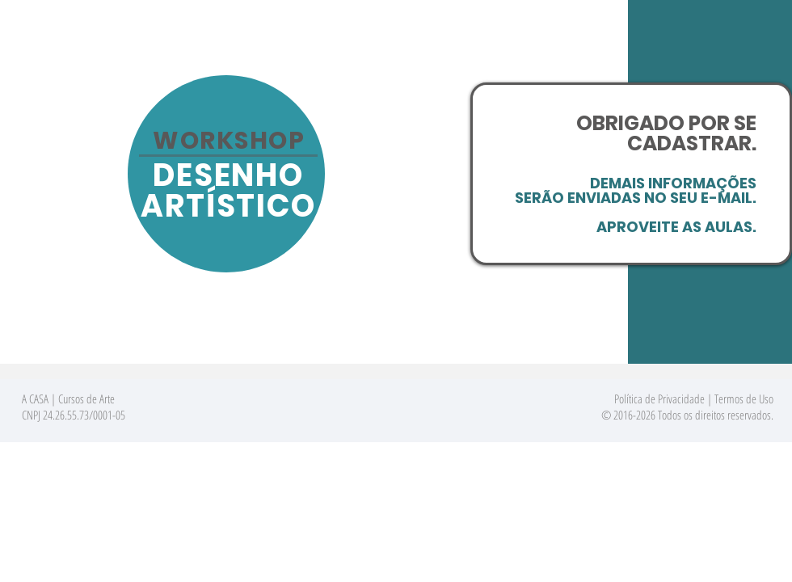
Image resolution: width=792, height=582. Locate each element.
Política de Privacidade (659, 398)
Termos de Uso (743, 398)
